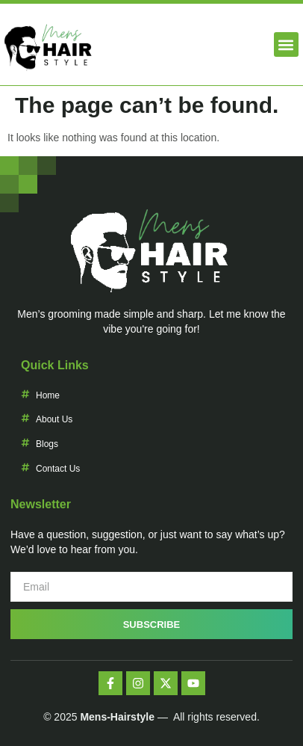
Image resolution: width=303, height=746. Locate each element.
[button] (286, 44)
